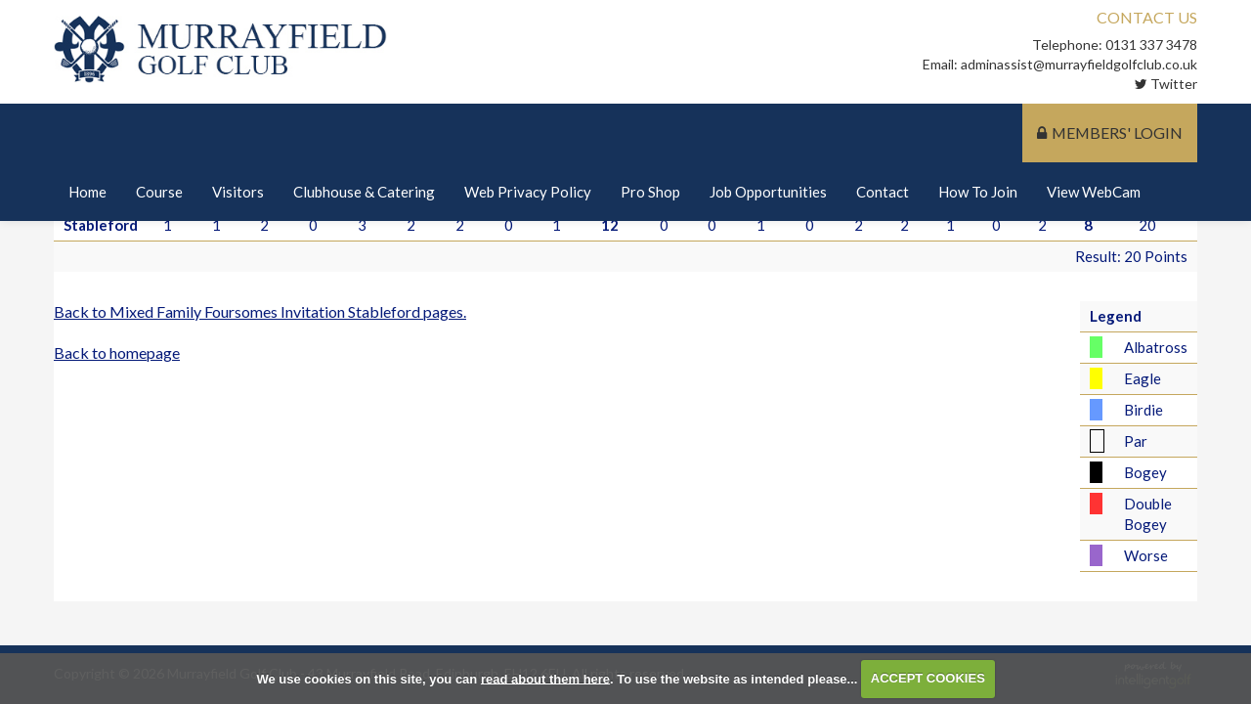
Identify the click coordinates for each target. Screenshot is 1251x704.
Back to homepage (117, 352)
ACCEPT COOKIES (928, 678)
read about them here (545, 678)
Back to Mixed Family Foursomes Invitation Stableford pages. (260, 311)
